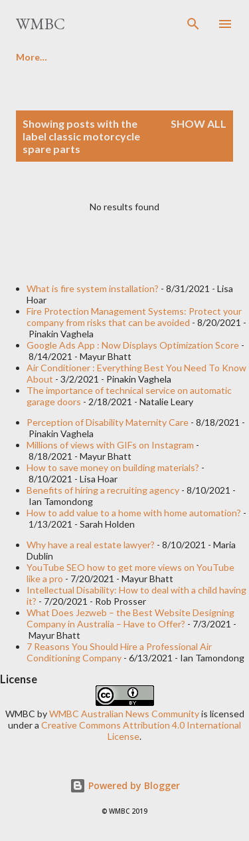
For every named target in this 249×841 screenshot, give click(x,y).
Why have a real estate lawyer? (91, 544)
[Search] (193, 24)
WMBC (40, 23)
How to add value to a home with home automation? (134, 512)
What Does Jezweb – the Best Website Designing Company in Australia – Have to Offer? (130, 618)
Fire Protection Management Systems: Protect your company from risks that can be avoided (134, 316)
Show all (198, 123)
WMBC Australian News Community (125, 713)
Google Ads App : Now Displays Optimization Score (133, 345)
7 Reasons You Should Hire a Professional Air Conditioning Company (119, 652)
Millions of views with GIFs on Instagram (110, 444)
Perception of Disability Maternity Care (108, 422)
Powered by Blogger (125, 785)
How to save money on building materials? (113, 467)
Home (29, 57)
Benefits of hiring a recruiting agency (103, 490)
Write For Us (104, 57)
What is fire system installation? (93, 288)
